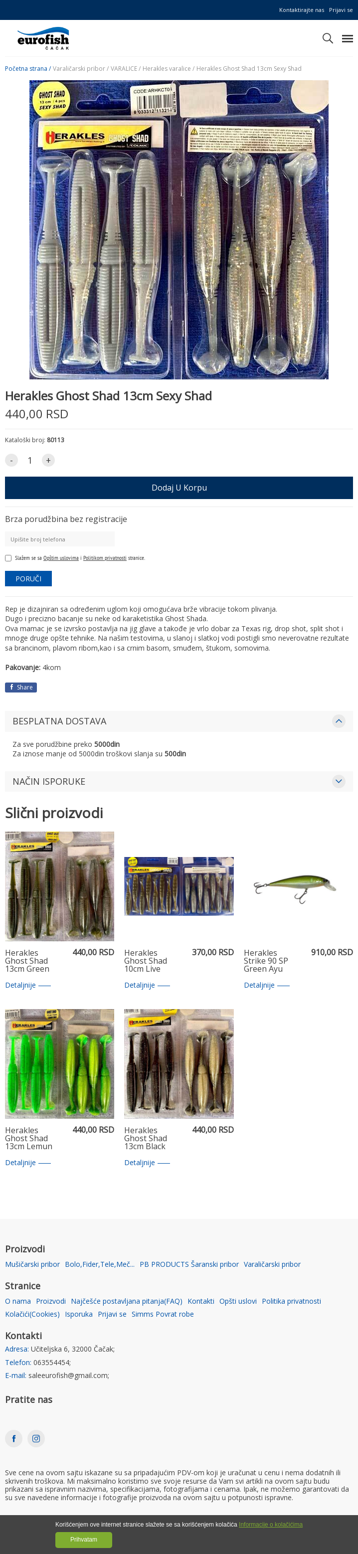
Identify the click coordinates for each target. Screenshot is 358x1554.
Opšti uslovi (238, 1301)
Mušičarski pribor (32, 1264)
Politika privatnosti (291, 1301)
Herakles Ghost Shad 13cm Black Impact (145, 1138)
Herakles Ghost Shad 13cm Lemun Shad (28, 1138)
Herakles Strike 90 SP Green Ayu (266, 961)
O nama (18, 1301)
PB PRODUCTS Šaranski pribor (189, 1264)
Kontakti (200, 1301)
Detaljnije (28, 985)
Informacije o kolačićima (271, 1524)
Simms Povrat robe (163, 1314)
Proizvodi (51, 1301)
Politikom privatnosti (105, 557)
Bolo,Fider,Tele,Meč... (100, 1264)
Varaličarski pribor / (81, 68)
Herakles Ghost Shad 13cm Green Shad (27, 961)
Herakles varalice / (168, 68)
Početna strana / (28, 68)
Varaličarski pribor (272, 1264)
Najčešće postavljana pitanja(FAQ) (126, 1301)
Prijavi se (341, 9)
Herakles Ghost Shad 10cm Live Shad (145, 961)
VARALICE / (126, 68)
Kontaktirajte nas (301, 9)
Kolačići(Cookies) (32, 1314)
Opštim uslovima (61, 557)
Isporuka (79, 1314)
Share (21, 687)
